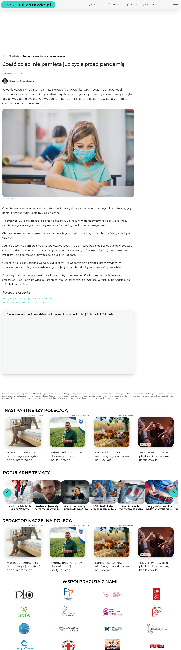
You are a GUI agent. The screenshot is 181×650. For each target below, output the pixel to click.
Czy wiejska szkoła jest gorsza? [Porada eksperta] (30, 298)
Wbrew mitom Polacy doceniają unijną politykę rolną (66, 456)
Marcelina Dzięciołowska (22, 81)
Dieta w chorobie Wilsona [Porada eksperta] (27, 302)
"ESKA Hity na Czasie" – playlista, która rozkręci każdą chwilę (155, 456)
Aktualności (14, 56)
